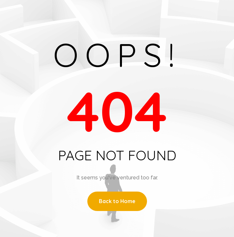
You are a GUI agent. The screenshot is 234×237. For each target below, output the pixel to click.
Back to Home (117, 201)
